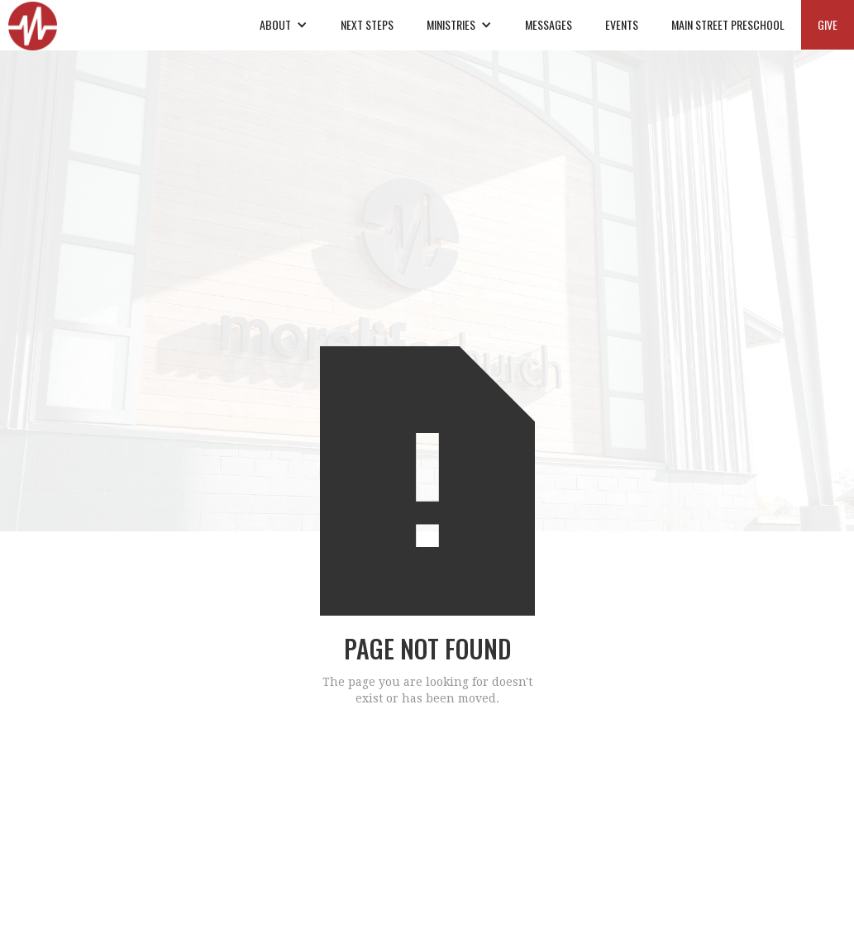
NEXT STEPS (367, 24)
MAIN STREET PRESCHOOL (728, 24)
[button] (283, 25)
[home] (32, 25)
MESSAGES (548, 24)
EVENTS (621, 24)
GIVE (827, 24)
